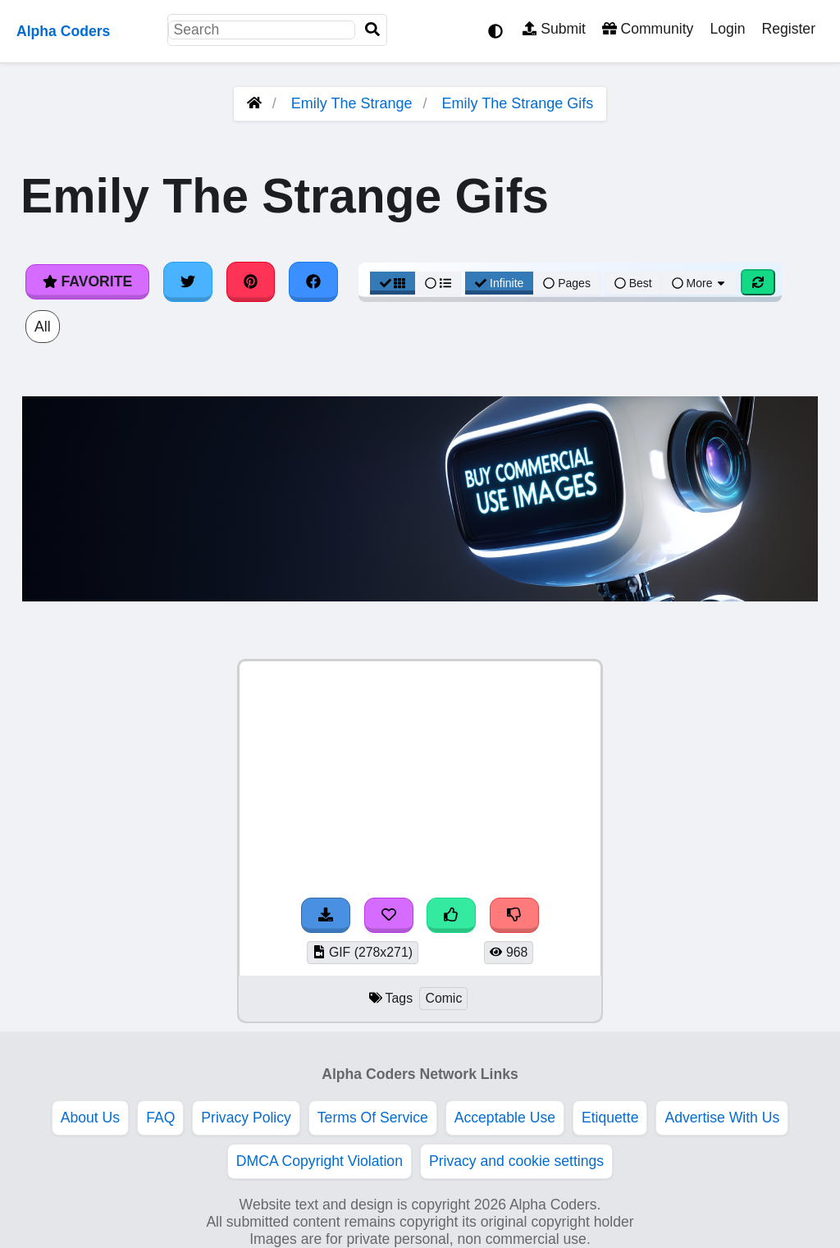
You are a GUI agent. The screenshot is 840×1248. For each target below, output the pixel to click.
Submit (554, 29)
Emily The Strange (352, 103)
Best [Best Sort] (633, 283)
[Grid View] (393, 283)
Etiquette (610, 1117)
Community (647, 29)
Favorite (87, 281)
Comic (443, 998)
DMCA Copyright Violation (319, 1161)
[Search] (372, 30)
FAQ (160, 1117)
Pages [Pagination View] (567, 283)
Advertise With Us (721, 1117)
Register (788, 29)
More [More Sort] (700, 283)
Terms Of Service (372, 1117)
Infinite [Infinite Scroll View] (499, 283)
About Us (90, 1117)
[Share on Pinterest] (251, 281)
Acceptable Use (504, 1117)
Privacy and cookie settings (516, 1161)
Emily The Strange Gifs (518, 103)
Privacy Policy (246, 1117)
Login (727, 29)
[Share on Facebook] (313, 281)
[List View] (438, 283)
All (42, 326)
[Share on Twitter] (187, 281)
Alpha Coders (63, 31)
